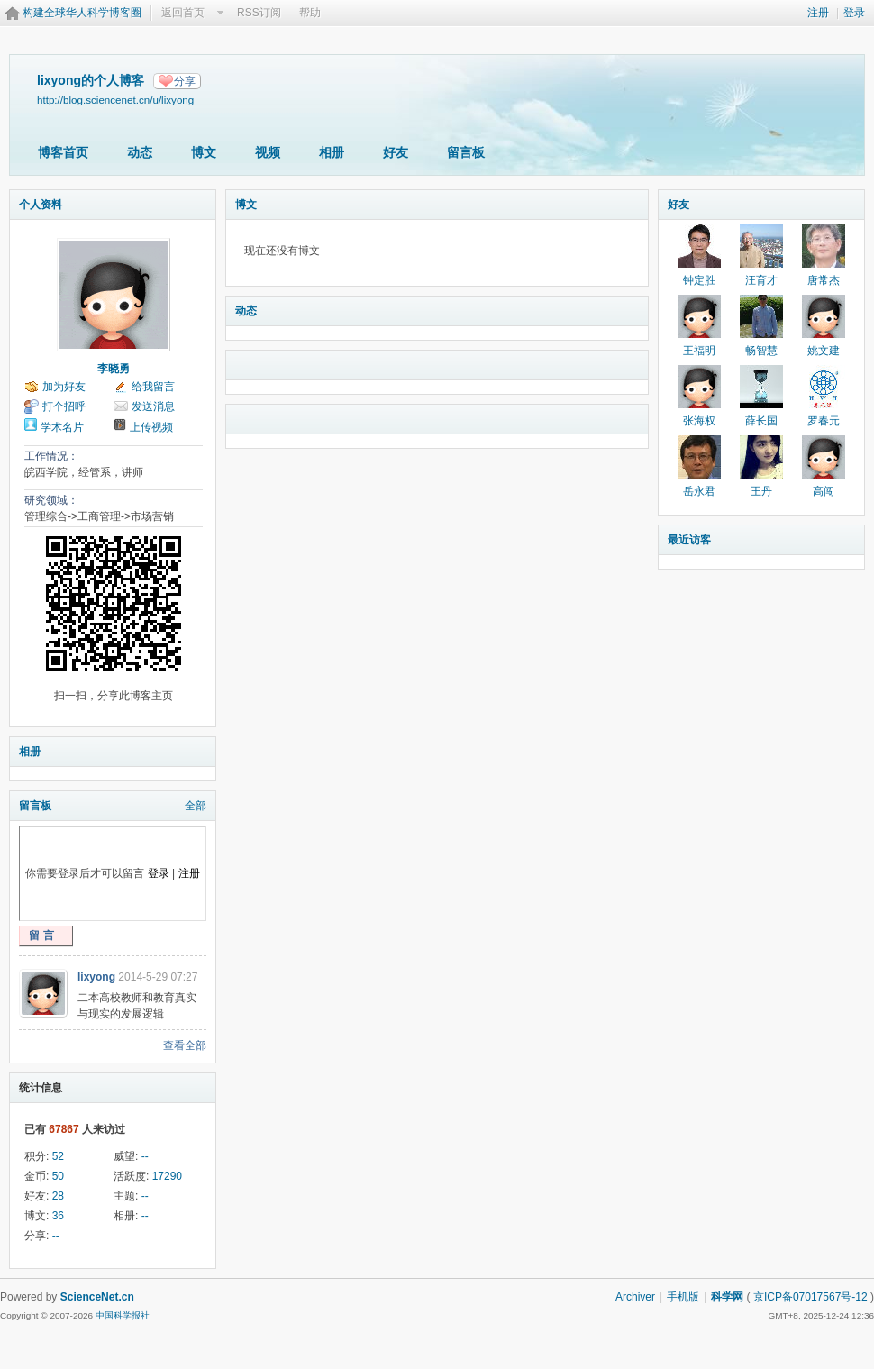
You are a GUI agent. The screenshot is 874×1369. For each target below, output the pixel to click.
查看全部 (184, 1045)
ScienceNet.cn (97, 1297)
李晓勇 (113, 368)
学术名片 (62, 427)
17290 (167, 1176)
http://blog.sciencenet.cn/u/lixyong (115, 99)
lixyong (96, 977)
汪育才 (761, 280)
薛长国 (761, 421)
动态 (139, 152)
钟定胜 (699, 280)
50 (58, 1176)
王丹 (761, 491)
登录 (854, 12)
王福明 (699, 350)
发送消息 (153, 406)
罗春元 (823, 421)
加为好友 (64, 386)
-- (145, 1156)
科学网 (727, 1297)
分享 (185, 81)
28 (58, 1196)
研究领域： (51, 500)
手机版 (683, 1297)
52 (58, 1156)
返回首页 (183, 12)
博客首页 (63, 152)
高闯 (823, 491)
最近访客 (689, 540)
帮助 (310, 12)
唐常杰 (823, 280)
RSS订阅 (259, 12)
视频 (267, 152)
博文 (203, 152)
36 (58, 1215)
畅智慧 (761, 350)
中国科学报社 (123, 1315)
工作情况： (51, 456)
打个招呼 (64, 406)
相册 (331, 152)
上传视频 (151, 427)
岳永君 (699, 491)
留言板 (466, 152)
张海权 (699, 421)
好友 (395, 152)
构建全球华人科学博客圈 (82, 12)
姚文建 (823, 350)
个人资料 (40, 204)
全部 (195, 805)
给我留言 (153, 386)
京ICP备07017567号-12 (810, 1297)
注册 (818, 12)
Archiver (635, 1297)
